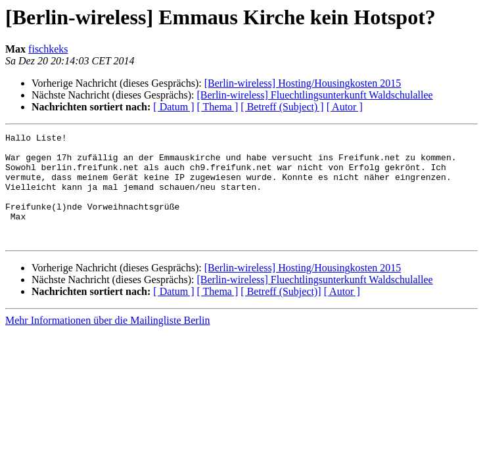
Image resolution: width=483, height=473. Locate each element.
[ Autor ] (345, 106)
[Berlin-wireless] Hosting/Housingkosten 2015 (303, 83)
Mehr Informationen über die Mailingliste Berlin (107, 342)
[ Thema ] (218, 106)
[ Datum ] (173, 106)
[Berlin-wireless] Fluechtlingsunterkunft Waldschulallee (314, 95)
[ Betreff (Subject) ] (282, 106)
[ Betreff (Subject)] (281, 313)
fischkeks (48, 49)
